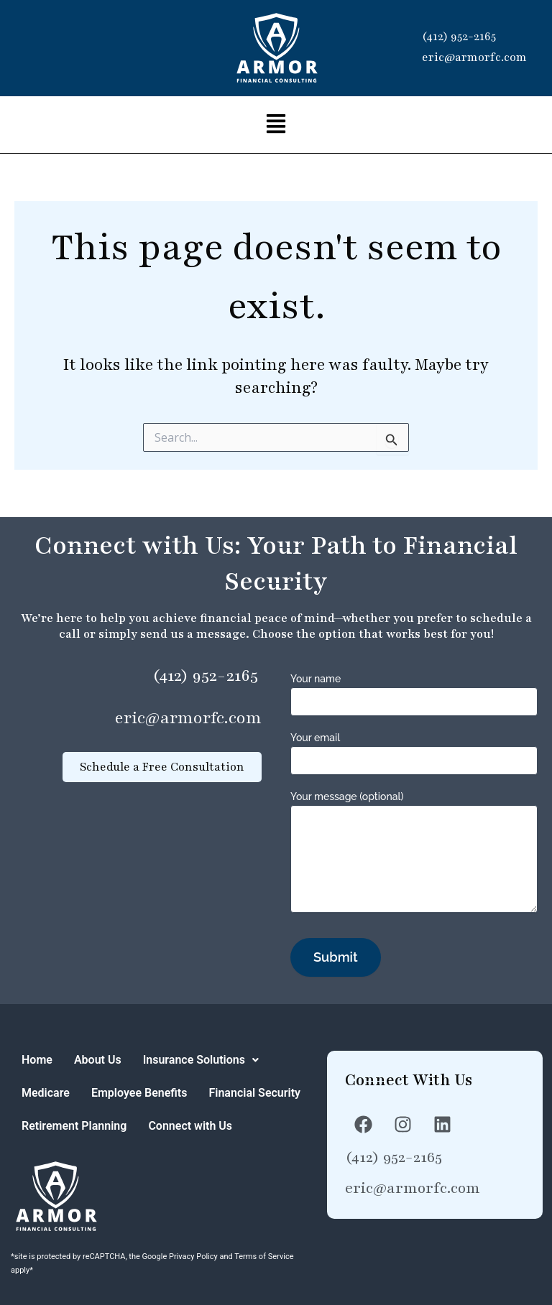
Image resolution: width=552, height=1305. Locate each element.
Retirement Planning (74, 1126)
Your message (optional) (414, 852)
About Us (97, 1060)
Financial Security (254, 1093)
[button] (276, 124)
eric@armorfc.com (474, 57)
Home (37, 1060)
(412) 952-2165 (459, 37)
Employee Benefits (139, 1093)
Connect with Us (190, 1126)
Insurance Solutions (201, 1060)
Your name (414, 692)
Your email (414, 751)
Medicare (46, 1093)
